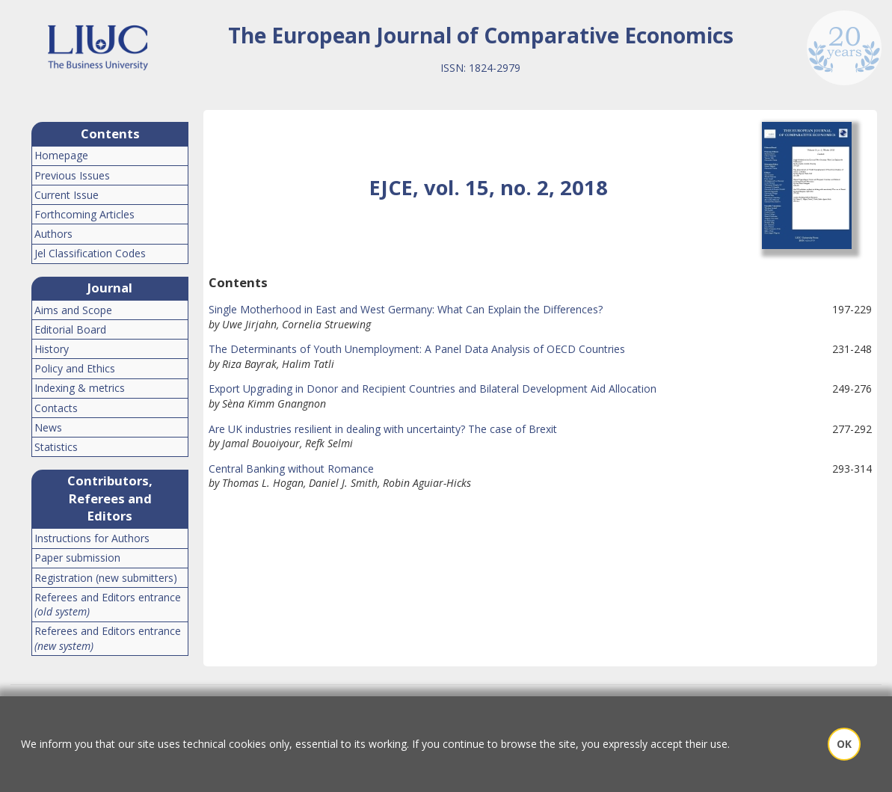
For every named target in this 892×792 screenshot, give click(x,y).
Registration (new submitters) (105, 578)
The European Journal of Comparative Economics (480, 35)
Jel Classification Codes (90, 253)
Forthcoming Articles (84, 214)
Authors (53, 234)
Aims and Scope (73, 310)
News (48, 427)
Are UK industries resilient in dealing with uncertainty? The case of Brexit (383, 429)
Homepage (61, 155)
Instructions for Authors (92, 538)
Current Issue (66, 195)
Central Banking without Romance (291, 468)
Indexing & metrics (79, 388)
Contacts (56, 408)
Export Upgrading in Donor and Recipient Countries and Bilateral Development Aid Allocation (432, 388)
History (51, 349)
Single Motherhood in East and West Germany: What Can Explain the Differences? (406, 309)
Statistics (56, 447)
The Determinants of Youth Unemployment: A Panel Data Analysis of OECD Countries (417, 349)
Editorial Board (70, 329)
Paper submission (77, 557)
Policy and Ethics (74, 368)
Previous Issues (72, 175)
